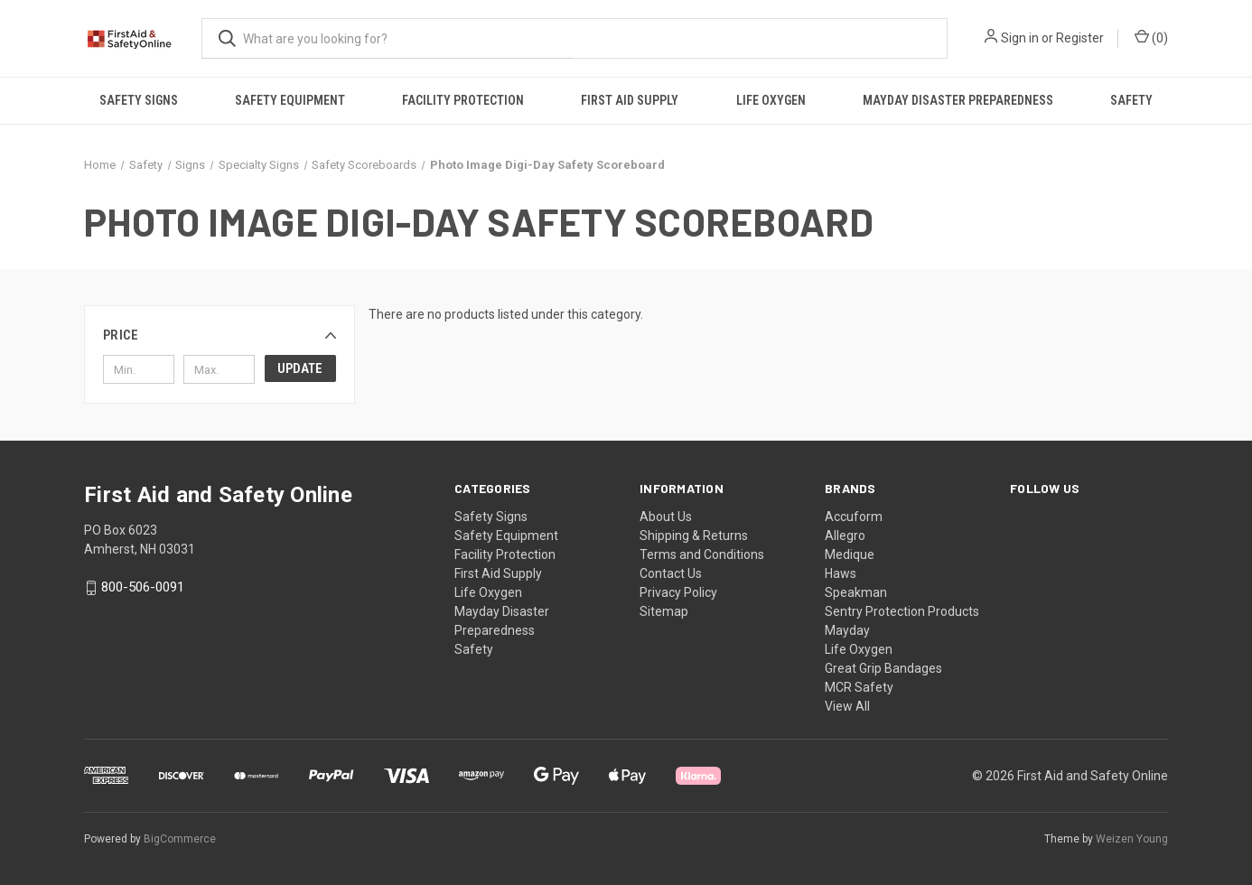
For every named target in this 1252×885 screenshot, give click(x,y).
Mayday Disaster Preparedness (958, 100)
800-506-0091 (142, 588)
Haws (840, 573)
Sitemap (664, 611)
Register (1080, 38)
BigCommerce (180, 839)
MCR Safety (859, 687)
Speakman (856, 592)
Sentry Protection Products (902, 611)
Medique (849, 554)
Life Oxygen (771, 100)
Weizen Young (1132, 839)
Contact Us (671, 573)
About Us (666, 516)
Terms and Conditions (702, 554)
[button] (219, 335)
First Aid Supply (629, 100)
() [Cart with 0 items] (1151, 37)
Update (299, 368)
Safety (1131, 100)
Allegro (845, 535)
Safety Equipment (290, 100)
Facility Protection (463, 100)
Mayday (847, 630)
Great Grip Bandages (883, 668)
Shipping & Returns (694, 535)
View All (847, 706)
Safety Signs (138, 100)
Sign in (1020, 38)
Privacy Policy (678, 592)
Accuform (854, 516)
